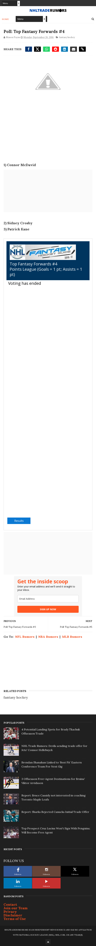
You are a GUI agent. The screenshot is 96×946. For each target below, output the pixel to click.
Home (5, 19)
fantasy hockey (67, 37)
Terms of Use (15, 919)
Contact (10, 904)
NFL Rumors (24, 637)
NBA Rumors (48, 637)
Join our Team (16, 908)
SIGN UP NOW (48, 609)
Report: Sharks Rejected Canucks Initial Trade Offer (55, 812)
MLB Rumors (72, 637)
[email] (48, 598)
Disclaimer (13, 915)
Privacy (10, 911)
